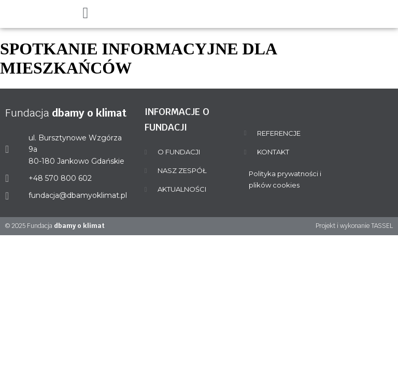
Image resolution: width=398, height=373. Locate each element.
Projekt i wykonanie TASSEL (354, 226)
